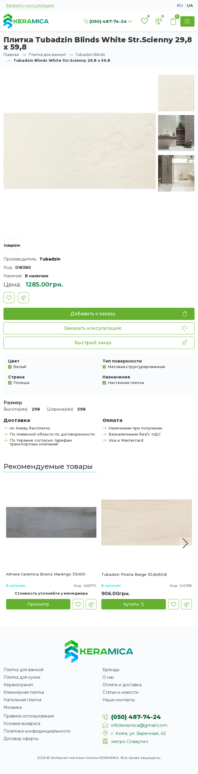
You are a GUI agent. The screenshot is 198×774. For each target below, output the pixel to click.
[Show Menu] (187, 21)
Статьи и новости (120, 692)
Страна (16, 377)
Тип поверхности (122, 361)
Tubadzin (49, 259)
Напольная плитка (22, 699)
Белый (19, 366)
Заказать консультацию (30, 5)
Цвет (13, 361)
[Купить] (133, 604)
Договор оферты (20, 738)
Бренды (110, 669)
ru (180, 5)
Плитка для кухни (21, 677)
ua (190, 5)
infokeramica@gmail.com (139, 725)
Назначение (116, 377)
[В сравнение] (23, 297)
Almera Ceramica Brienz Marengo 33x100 (45, 574)
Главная (11, 54)
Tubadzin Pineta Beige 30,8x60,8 (134, 575)
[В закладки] (8, 297)
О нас (108, 677)
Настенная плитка (126, 382)
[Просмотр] (38, 604)
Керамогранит (18, 684)
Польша (21, 382)
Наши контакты (118, 699)
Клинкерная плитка (23, 692)
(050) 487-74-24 (136, 717)
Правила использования (28, 716)
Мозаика (12, 707)
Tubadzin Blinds (90, 54)
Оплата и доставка (122, 684)
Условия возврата (21, 723)
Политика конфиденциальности (36, 731)
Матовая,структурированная (136, 366)
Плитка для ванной (47, 54)
